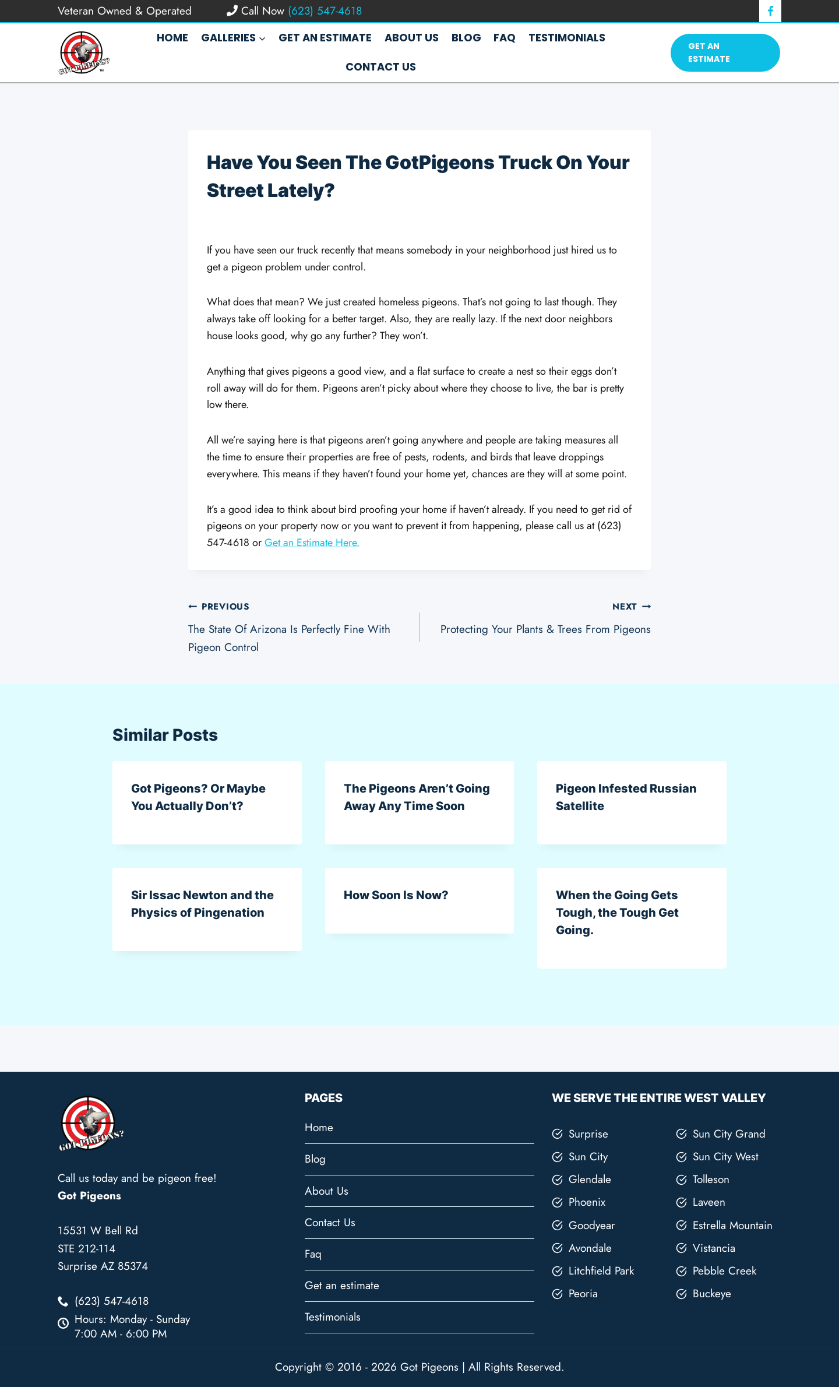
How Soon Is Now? (396, 895)
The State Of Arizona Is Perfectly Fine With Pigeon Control (298, 625)
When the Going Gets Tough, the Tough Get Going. (617, 912)
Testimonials (566, 37)
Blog (466, 37)
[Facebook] (770, 11)
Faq (504, 37)
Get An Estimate (709, 52)
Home (172, 37)
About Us (412, 37)
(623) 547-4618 (323, 11)
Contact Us (381, 66)
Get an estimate (325, 37)
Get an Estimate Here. (312, 542)
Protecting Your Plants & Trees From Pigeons (541, 617)
